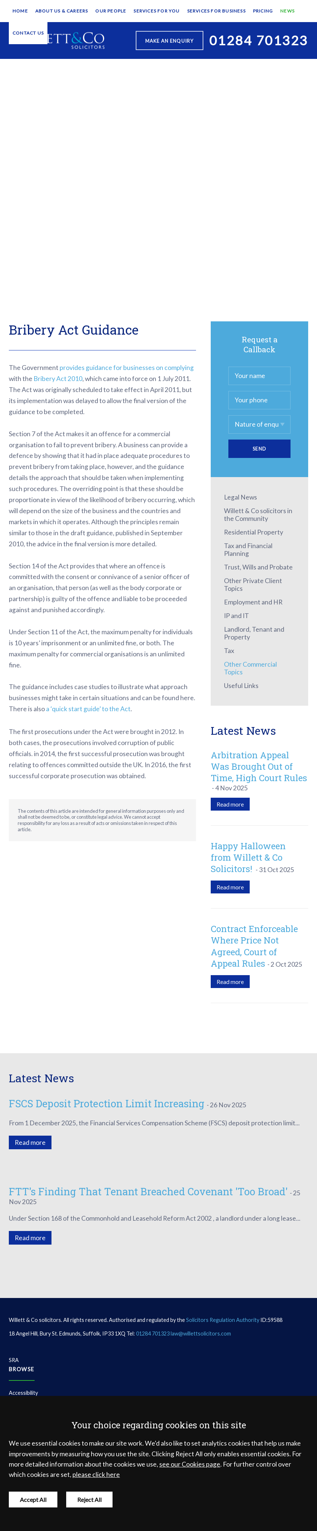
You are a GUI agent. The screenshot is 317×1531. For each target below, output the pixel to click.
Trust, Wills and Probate (258, 567)
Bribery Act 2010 (57, 378)
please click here (96, 1474)
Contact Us (28, 33)
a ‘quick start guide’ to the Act (88, 709)
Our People (110, 11)
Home (20, 11)
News (287, 11)
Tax (229, 651)
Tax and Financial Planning (248, 549)
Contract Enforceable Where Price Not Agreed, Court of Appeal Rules (254, 946)
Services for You (156, 11)
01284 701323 (153, 1333)
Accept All (33, 1499)
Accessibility (23, 1393)
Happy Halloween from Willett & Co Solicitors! (248, 857)
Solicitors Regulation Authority (222, 1320)
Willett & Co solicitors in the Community (258, 514)
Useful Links (241, 685)
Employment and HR (253, 602)
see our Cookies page (189, 1464)
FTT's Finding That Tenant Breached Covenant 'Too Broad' (148, 1191)
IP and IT (236, 616)
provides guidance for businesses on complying (127, 367)
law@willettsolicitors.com (201, 1333)
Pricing (263, 11)
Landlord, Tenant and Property (254, 633)
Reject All (89, 1499)
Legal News (240, 497)
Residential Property (253, 532)
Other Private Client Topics (253, 584)
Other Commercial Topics (250, 668)
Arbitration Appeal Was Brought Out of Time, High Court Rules (259, 766)
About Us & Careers (61, 11)
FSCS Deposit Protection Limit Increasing (106, 1103)
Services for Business (216, 11)
